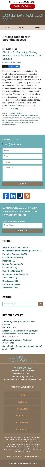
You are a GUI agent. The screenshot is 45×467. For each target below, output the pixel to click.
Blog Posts (22, 430)
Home (7, 27)
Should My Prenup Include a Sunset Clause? (18, 323)
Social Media (9, 278)
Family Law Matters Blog (22, 17)
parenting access (8, 120)
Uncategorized (10, 281)
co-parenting (24, 115)
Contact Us (22, 27)
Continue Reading (10, 109)
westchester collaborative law (21, 122)
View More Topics (10, 288)
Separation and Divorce (15, 247)
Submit (22, 184)
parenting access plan (22, 120)
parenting (36, 118)
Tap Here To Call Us (22, 6)
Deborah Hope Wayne (31, 456)
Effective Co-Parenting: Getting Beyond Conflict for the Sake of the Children (21, 55)
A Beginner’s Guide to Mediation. (17, 340)
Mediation (8, 261)
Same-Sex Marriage (12, 271)
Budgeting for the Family (15, 274)
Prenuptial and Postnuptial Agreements (22, 251)
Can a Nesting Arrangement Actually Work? (22, 346)
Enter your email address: (14, 221)
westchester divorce (9, 125)
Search (40, 304)
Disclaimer (23, 409)
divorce (29, 118)
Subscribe (22, 231)
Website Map (22, 423)
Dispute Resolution (12, 264)
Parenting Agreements (14, 254)
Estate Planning (11, 284)
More (37, 27)
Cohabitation (9, 268)
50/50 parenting (13, 115)
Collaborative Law (16, 113)
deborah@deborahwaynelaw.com (25, 379)
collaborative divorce (19, 118)
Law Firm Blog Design (22, 463)
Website (22, 402)
